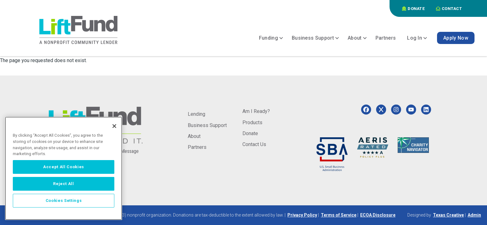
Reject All (63, 183)
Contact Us (254, 144)
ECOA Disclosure (377, 215)
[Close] (114, 126)
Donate (250, 133)
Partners (197, 147)
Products (252, 122)
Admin (474, 215)
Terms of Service (338, 215)
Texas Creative (448, 215)
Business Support (207, 125)
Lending (196, 114)
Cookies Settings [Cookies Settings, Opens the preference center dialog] (64, 200)
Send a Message (122, 151)
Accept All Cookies (63, 166)
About (194, 136)
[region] (63, 168)
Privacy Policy (302, 215)
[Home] (78, 30)
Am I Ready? (256, 111)
